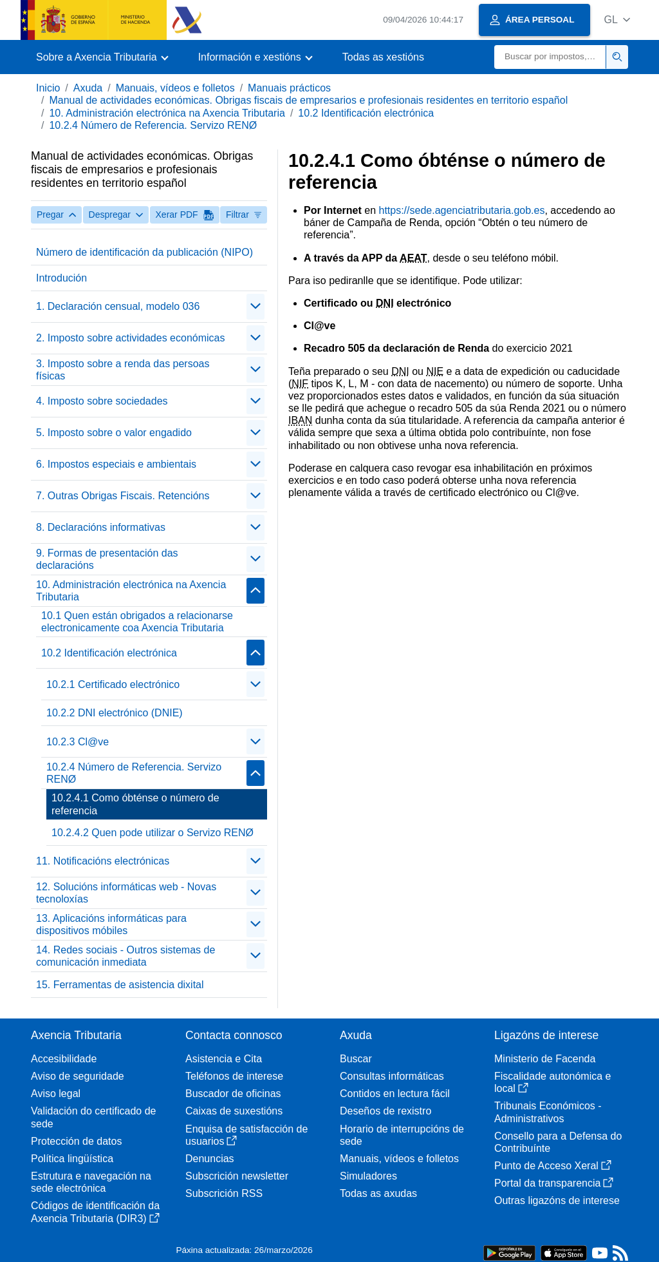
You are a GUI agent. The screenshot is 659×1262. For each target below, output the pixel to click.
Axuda (87, 87)
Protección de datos (76, 1141)
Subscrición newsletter (236, 1176)
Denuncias (209, 1158)
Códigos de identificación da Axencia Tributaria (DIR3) (95, 1211)
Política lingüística (72, 1158)
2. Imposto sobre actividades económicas (130, 337)
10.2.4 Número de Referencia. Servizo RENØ (153, 125)
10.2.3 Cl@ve (77, 741)
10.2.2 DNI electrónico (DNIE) (114, 712)
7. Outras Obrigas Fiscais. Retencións (122, 495)
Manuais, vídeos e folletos (175, 87)
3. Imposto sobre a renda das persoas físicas (123, 369)
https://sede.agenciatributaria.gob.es (461, 210)
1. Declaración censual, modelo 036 (118, 306)
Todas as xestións (383, 57)
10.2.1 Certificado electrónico (113, 684)
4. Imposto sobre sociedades (102, 401)
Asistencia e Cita (223, 1058)
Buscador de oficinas (233, 1093)
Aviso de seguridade (77, 1076)
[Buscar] (550, 57)
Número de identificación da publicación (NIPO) (144, 252)
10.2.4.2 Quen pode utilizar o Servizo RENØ (152, 832)
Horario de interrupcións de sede (402, 1135)
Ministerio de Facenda (544, 1058)
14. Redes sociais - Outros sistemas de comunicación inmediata (125, 956)
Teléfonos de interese (234, 1076)
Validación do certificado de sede (93, 1117)
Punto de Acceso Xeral (552, 1165)
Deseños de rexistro (385, 1110)
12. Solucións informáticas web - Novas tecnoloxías (126, 892)
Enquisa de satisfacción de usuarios (246, 1135)
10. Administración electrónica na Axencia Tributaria (166, 113)
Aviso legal (55, 1093)
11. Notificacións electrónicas (102, 861)
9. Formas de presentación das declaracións (107, 559)
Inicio (48, 87)
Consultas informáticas (392, 1076)
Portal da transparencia (553, 1183)
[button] (616, 19)
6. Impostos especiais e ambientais (116, 464)
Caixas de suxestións (234, 1110)
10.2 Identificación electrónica (366, 113)
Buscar (356, 1058)
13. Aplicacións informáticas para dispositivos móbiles (111, 924)
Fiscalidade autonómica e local (552, 1082)
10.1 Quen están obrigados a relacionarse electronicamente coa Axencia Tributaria (137, 621)
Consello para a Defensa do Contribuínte (558, 1142)
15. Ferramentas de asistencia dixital (120, 984)
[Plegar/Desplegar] (255, 307)
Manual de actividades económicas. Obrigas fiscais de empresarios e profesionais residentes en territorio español (308, 100)
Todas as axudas (378, 1193)
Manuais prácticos (289, 87)
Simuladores (368, 1176)
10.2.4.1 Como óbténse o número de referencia (135, 804)
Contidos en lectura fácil (395, 1093)
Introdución (61, 277)
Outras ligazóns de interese (557, 1200)
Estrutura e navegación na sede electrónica (91, 1182)
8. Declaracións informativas (100, 527)
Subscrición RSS (224, 1193)
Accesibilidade (64, 1058)
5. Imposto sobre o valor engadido (114, 432)
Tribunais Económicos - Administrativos (548, 1111)
